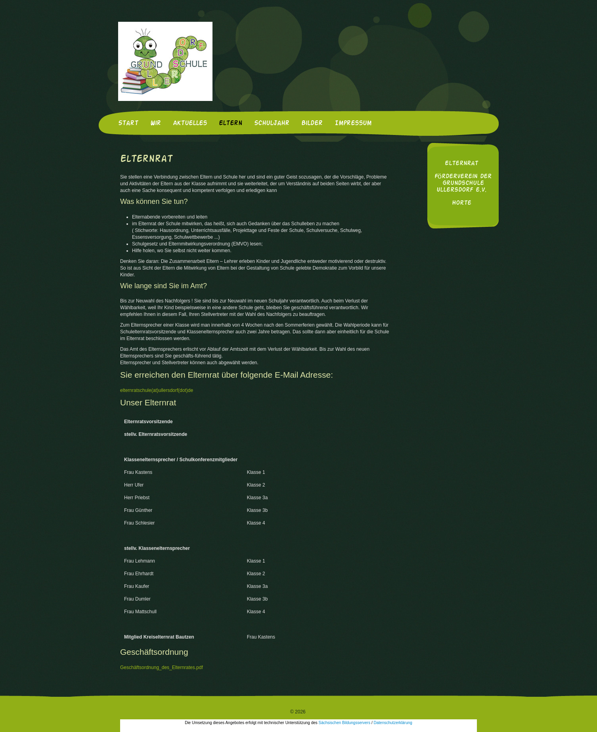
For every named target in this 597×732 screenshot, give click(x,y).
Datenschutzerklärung (393, 723)
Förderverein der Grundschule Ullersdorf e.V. (463, 183)
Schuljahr (271, 123)
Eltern (230, 123)
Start (128, 123)
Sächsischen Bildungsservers (345, 723)
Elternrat (461, 164)
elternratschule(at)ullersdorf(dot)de (156, 390)
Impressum (353, 123)
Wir (155, 123)
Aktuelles (190, 123)
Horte (461, 203)
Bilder (312, 123)
